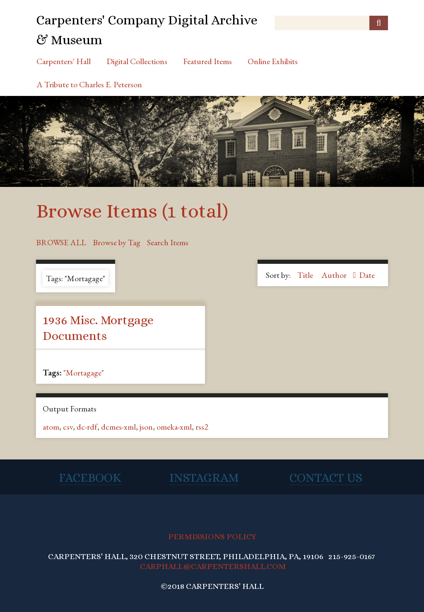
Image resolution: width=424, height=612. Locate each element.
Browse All (61, 242)
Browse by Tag (116, 242)
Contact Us (325, 478)
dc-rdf (87, 426)
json (146, 426)
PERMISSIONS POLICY (212, 536)
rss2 (201, 426)
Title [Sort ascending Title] (306, 275)
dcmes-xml (118, 426)
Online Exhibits (273, 61)
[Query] (331, 23)
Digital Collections (136, 61)
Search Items (167, 242)
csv (68, 426)
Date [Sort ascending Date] (367, 275)
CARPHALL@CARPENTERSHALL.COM (213, 566)
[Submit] (378, 23)
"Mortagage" (83, 372)
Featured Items (207, 61)
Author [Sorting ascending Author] (334, 275)
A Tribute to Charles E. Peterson (89, 84)
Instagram (204, 478)
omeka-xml (174, 426)
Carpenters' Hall (63, 61)
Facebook (90, 478)
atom (51, 426)
